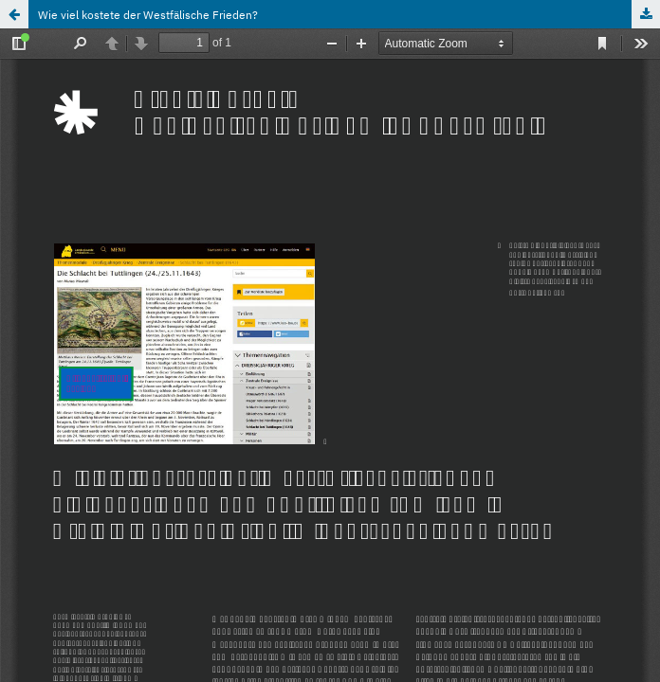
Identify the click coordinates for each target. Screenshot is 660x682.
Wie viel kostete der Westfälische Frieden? (148, 14)
